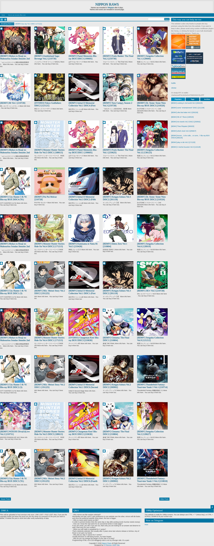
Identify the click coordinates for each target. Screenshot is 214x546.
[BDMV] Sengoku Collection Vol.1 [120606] (150, 57)
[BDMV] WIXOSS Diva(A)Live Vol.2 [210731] (15, 432)
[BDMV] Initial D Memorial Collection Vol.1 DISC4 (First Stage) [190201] (82, 105)
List (5, 19)
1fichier (173, 88)
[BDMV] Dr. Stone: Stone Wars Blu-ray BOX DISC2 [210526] (151, 198)
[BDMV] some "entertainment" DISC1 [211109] (187, 108)
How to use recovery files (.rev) (17, 15)
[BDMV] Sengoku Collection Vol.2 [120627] (150, 432)
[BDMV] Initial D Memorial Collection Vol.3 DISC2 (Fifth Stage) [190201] (82, 199)
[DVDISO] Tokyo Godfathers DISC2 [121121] (47, 104)
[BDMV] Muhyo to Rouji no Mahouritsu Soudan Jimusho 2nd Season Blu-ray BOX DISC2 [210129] (15, 247)
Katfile (173, 83)
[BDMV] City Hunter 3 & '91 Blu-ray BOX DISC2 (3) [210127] (13, 387)
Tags (192, 99)
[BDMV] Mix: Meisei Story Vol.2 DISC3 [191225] (49, 479)
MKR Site (116, 545)
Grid (1, 19)
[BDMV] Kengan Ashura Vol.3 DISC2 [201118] (117, 198)
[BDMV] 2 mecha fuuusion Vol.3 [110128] (185, 147)
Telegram (110, 7)
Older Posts (164, 499)
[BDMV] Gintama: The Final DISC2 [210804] (116, 432)
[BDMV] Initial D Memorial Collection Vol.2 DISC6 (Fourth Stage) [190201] (83, 481)
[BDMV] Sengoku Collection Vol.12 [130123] (150, 151)
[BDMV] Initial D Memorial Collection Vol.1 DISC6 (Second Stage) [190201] (83, 387)
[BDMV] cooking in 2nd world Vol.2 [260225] (186, 103)
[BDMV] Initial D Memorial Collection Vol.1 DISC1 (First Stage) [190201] (82, 293)
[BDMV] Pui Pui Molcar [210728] (45, 198)
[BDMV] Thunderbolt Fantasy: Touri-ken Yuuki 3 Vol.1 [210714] (152, 385)
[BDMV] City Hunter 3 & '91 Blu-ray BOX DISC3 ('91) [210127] (13, 481)
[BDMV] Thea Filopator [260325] (182, 126)
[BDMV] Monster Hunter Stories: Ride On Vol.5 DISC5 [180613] (49, 432)
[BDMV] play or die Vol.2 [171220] (183, 142)
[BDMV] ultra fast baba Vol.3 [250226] (184, 112)
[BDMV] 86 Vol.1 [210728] (12, 103)
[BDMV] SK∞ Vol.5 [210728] (150, 290)
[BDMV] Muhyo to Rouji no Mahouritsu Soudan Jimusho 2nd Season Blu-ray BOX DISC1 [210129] (15, 60)
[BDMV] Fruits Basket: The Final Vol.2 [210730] (118, 57)
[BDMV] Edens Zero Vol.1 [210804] (115, 245)
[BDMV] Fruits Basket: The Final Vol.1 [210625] (118, 151)
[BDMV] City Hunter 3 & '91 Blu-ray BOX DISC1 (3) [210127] (13, 293)
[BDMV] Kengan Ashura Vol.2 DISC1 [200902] (117, 479)
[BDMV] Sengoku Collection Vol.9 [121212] (150, 339)
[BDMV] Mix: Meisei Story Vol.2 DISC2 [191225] (49, 292)
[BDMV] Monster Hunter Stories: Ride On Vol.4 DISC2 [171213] (49, 245)
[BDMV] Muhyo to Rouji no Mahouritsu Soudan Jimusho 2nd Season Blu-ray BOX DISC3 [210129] (15, 154)
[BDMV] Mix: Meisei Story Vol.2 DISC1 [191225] (49, 385)
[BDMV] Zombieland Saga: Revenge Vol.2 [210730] (47, 57)
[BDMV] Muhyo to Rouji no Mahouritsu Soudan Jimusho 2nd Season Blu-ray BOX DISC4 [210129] (15, 341)
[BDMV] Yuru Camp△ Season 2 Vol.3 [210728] (117, 104)
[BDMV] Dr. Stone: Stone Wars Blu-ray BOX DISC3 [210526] (151, 104)
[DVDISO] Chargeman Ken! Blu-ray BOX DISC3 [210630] (84, 339)
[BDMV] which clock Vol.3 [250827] (183, 131)
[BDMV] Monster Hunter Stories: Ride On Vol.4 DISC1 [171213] (49, 339)
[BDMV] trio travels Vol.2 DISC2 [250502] (185, 122)
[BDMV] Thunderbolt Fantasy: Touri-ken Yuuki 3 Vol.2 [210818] (152, 479)
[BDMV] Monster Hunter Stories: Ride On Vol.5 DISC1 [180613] (49, 151)
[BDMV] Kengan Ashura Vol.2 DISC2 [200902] (117, 385)
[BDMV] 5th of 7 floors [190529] (182, 117)
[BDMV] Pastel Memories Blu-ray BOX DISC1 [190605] (83, 151)
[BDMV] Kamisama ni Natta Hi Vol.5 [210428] (83, 245)
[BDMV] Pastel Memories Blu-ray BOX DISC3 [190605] (83, 57)
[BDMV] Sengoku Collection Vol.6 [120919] (150, 245)
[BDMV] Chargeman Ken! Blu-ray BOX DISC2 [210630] (83, 432)
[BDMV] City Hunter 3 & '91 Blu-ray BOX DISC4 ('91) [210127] (13, 199)
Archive (207, 99)
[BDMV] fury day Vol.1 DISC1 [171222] (28, 24)
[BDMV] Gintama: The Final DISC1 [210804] (116, 339)
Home (3, 15)
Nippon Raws (107, 4)
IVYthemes (107, 545)
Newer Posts (5, 499)
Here (146, 525)
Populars (178, 99)
